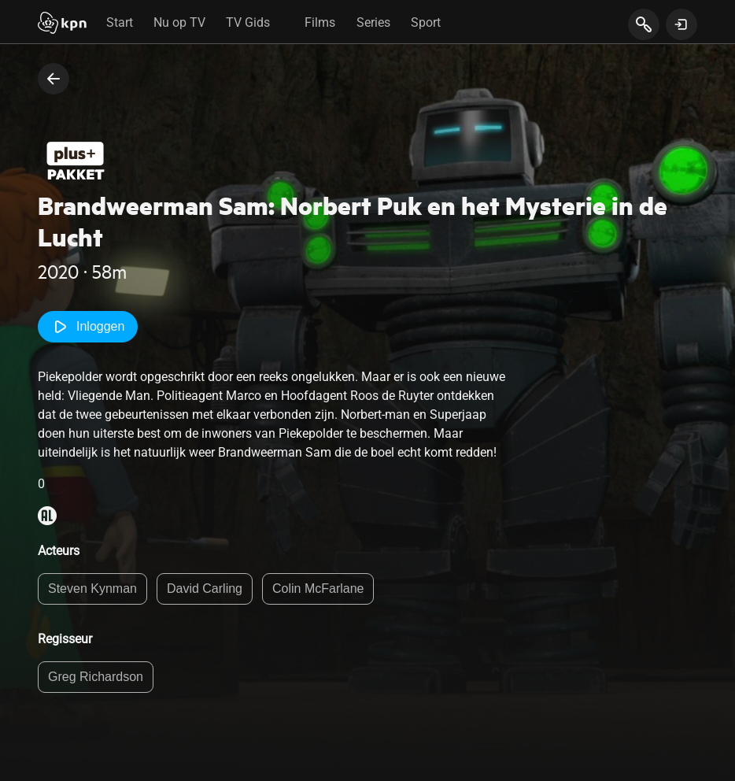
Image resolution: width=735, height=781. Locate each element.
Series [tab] (373, 22)
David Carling (204, 588)
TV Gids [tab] (248, 22)
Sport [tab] (426, 22)
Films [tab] (320, 22)
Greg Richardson (95, 676)
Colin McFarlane (318, 588)
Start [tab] (119, 22)
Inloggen (87, 326)
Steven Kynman (92, 588)
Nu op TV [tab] (179, 22)
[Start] (62, 24)
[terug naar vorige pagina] (53, 78)
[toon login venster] (681, 24)
